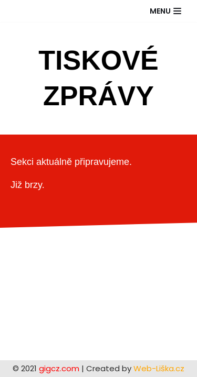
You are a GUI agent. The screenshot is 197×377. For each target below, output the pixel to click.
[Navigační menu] (165, 11)
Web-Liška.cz (158, 368)
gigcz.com (58, 368)
